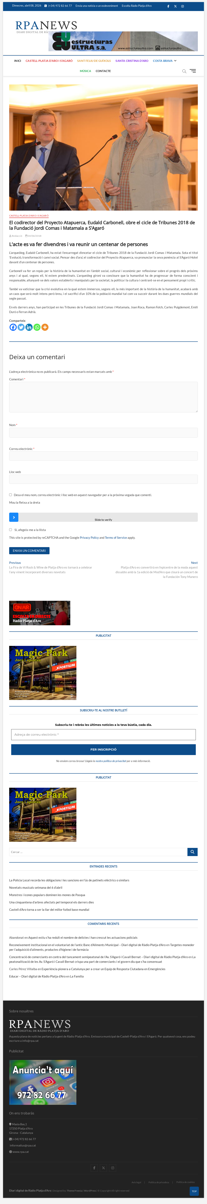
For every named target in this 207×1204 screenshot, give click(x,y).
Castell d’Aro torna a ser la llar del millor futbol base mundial (49, 909)
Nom (13, 425)
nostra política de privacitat (111, 761)
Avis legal (136, 1182)
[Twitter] (21, 327)
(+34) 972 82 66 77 (58, 5)
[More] (44, 327)
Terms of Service (116, 537)
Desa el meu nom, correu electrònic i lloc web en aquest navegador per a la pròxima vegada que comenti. (83, 495)
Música (85, 71)
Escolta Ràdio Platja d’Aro (137, 5)
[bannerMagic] (42, 648)
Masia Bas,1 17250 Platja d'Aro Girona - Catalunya (21, 1128)
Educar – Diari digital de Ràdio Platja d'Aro (37, 976)
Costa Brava (163, 60)
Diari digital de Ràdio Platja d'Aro (30, 1190)
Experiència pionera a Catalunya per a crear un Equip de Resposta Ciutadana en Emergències (103, 969)
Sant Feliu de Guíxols (94, 60)
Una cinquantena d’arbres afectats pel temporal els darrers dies (51, 902)
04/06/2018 (33, 235)
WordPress (90, 1190)
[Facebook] (13, 327)
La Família (77, 976)
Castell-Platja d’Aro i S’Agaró (49, 60)
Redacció (15, 235)
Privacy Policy (89, 537)
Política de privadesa (159, 1182)
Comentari (17, 379)
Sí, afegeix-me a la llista (27, 530)
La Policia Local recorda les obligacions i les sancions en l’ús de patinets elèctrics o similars (69, 880)
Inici (17, 60)
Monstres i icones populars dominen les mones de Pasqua (47, 895)
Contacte (103, 71)
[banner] (123, 34)
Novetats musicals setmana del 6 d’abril (35, 887)
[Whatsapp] (37, 327)
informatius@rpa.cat (22, 1145)
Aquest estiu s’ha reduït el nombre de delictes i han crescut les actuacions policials (83, 937)
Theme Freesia (74, 1190)
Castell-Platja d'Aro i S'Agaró (29, 215)
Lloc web (15, 472)
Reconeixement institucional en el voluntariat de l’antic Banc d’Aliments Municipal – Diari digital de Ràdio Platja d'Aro (87, 945)
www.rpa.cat (19, 1151)
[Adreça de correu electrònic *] (103, 734)
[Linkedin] (29, 327)
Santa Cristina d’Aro (132, 60)
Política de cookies (185, 1182)
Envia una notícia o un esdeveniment (97, 5)
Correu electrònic (21, 449)
